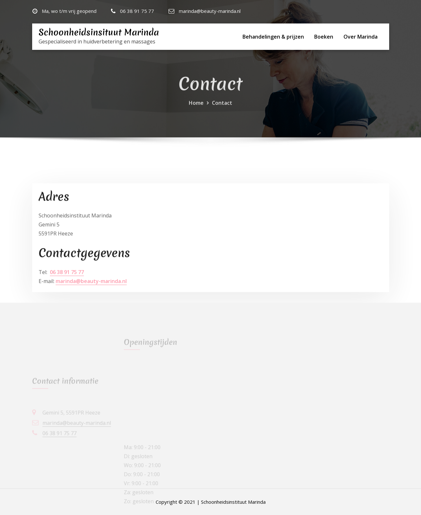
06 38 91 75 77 (137, 11)
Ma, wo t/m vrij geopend (69, 11)
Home (196, 109)
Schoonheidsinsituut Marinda (99, 32)
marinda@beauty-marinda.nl (210, 11)
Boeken (323, 36)
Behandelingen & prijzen (273, 36)
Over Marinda (360, 36)
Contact (222, 109)
